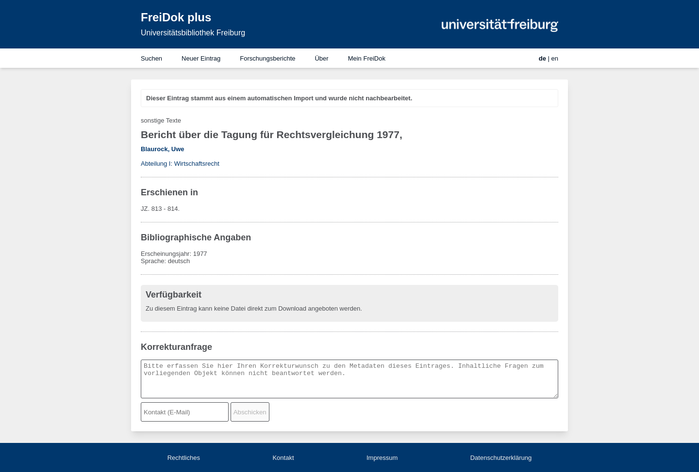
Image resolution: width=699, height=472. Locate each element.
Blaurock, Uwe (162, 149)
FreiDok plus (176, 17)
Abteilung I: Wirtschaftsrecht (180, 163)
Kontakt (283, 457)
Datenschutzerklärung (501, 457)
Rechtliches (183, 457)
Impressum (382, 457)
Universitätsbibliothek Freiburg (193, 33)
